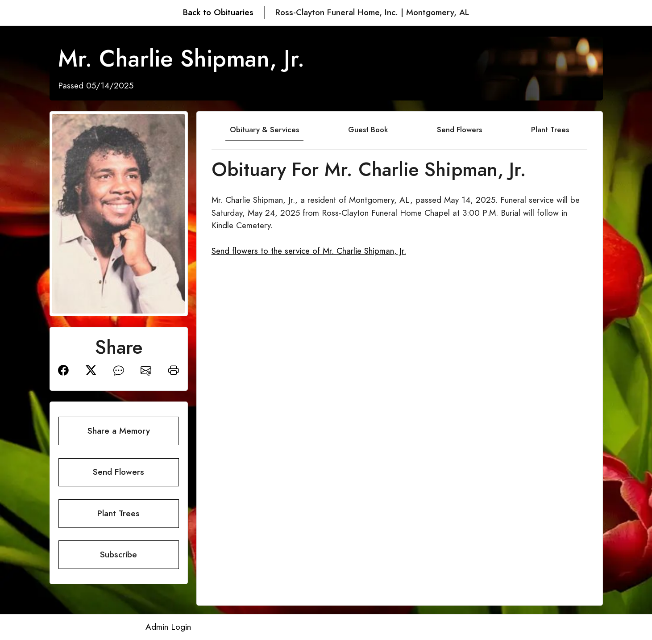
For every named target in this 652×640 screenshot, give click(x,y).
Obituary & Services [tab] (264, 129)
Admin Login (168, 627)
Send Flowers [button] (118, 472)
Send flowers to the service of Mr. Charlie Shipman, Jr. (309, 251)
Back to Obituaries (218, 12)
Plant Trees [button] (118, 513)
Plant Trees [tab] (550, 129)
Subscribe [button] (118, 554)
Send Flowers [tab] (459, 129)
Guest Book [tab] (368, 129)
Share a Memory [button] (118, 431)
